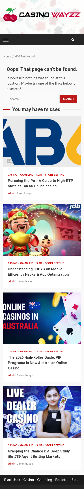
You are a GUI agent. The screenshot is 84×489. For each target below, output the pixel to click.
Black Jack (12, 479)
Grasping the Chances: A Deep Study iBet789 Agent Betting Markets (42, 412)
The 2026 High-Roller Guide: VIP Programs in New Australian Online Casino (42, 318)
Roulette (61, 479)
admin (12, 193)
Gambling (27, 174)
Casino (13, 174)
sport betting (54, 174)
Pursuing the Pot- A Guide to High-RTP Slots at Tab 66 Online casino (42, 141)
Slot (39, 174)
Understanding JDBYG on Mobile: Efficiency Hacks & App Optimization (42, 230)
